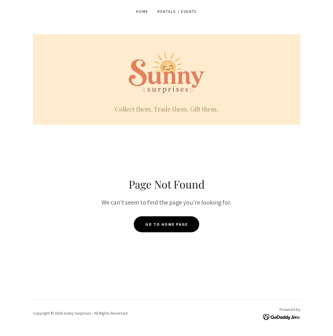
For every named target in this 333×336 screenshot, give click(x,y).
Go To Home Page (166, 224)
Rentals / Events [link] (177, 11)
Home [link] (142, 11)
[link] (166, 72)
